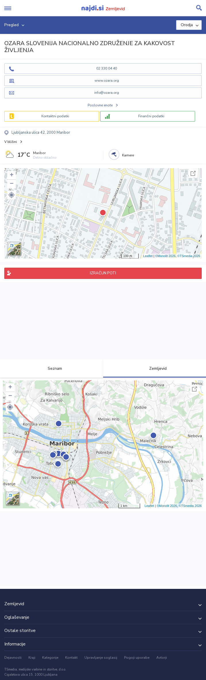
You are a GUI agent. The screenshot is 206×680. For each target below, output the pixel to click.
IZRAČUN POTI (103, 273)
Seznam (51, 368)
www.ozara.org (107, 80)
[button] (11, 195)
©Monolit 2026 (165, 256)
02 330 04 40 (106, 68)
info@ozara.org (106, 92)
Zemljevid (155, 368)
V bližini (10, 141)
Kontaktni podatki (55, 116)
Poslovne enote (100, 105)
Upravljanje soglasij (100, 657)
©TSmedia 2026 (188, 256)
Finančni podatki (151, 116)
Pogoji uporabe (136, 657)
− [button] (12, 184)
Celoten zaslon (193, 173)
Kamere (128, 155)
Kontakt (71, 657)
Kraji (31, 657)
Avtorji (161, 657)
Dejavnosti (13, 657)
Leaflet (148, 256)
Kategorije (50, 657)
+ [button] (12, 175)
